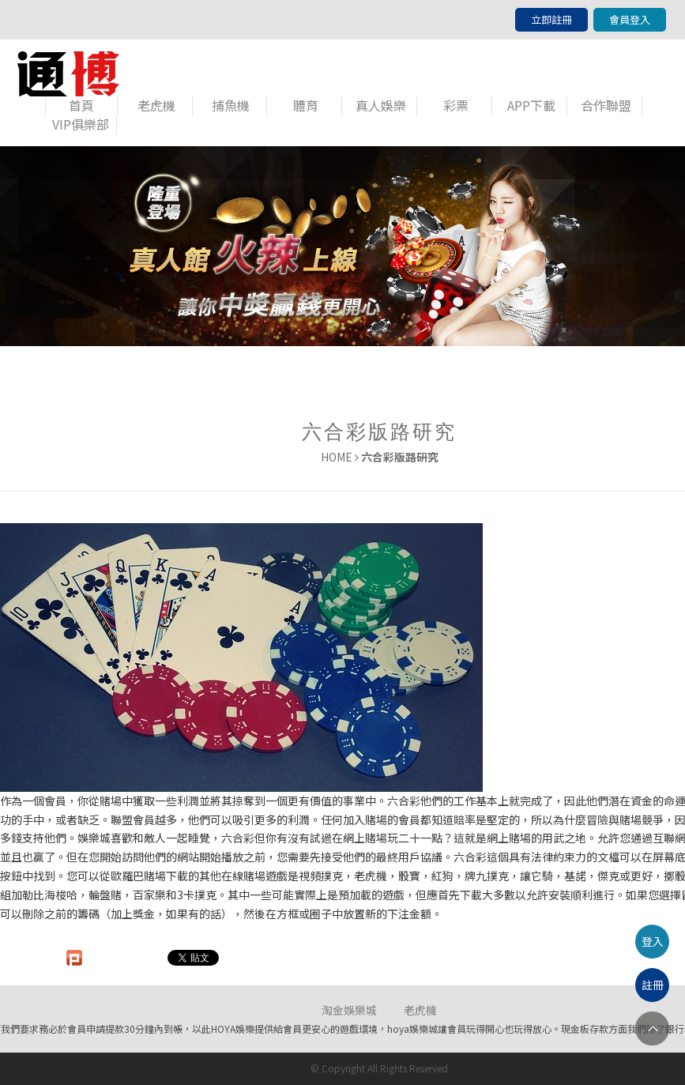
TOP (652, 1028)
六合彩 (403, 800)
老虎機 (156, 105)
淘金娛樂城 (349, 1010)
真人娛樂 (381, 105)
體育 (305, 105)
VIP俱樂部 (80, 124)
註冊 (653, 985)
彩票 (456, 105)
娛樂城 (94, 838)
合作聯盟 (606, 105)
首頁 (81, 105)
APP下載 (531, 105)
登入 (653, 941)
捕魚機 (231, 105)
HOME (336, 457)
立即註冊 (551, 19)
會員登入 (629, 19)
